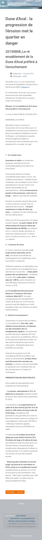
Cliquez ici (25, 87)
